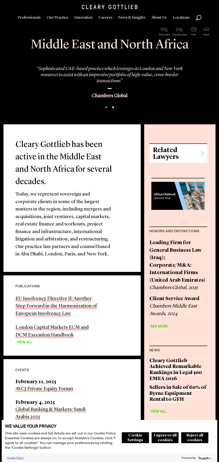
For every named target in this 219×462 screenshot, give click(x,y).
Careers (105, 18)
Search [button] (198, 18)
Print (193, 34)
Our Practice (57, 18)
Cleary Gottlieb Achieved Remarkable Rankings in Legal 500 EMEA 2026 (175, 369)
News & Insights (131, 18)
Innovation (83, 18)
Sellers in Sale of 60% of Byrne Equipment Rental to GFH (177, 393)
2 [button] (113, 107)
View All (24, 342)
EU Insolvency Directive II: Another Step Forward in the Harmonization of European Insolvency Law (56, 306)
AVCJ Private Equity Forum (44, 388)
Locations (181, 18)
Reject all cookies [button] (194, 437)
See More (159, 326)
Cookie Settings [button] (135, 437)
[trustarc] (204, 457)
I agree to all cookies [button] (165, 437)
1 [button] (106, 107)
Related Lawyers (166, 153)
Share (206, 34)
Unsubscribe (179, 34)
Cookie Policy (15, 457)
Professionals (29, 18)
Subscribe (164, 34)
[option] (109, 79)
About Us (159, 18)
